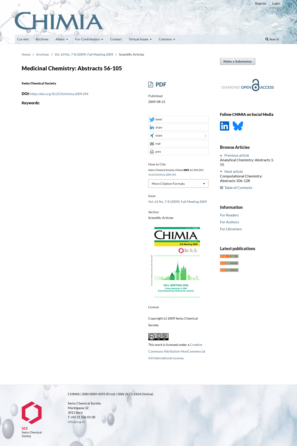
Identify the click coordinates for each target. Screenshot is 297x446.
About (60, 39)
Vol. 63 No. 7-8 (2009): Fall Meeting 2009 (84, 54)
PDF (160, 84)
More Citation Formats (168, 184)
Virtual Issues (139, 39)
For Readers (229, 215)
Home (26, 54)
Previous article (236, 155)
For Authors (229, 222)
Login (276, 3)
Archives (42, 39)
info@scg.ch (76, 422)
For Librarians (231, 229)
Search (272, 39)
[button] (178, 119)
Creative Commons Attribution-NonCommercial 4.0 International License (176, 351)
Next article (233, 171)
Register (261, 3)
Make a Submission (237, 61)
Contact (116, 39)
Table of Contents (238, 187)
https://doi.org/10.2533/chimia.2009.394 (59, 94)
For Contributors (88, 39)
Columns (165, 39)
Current (23, 39)
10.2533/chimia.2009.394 (162, 174)
